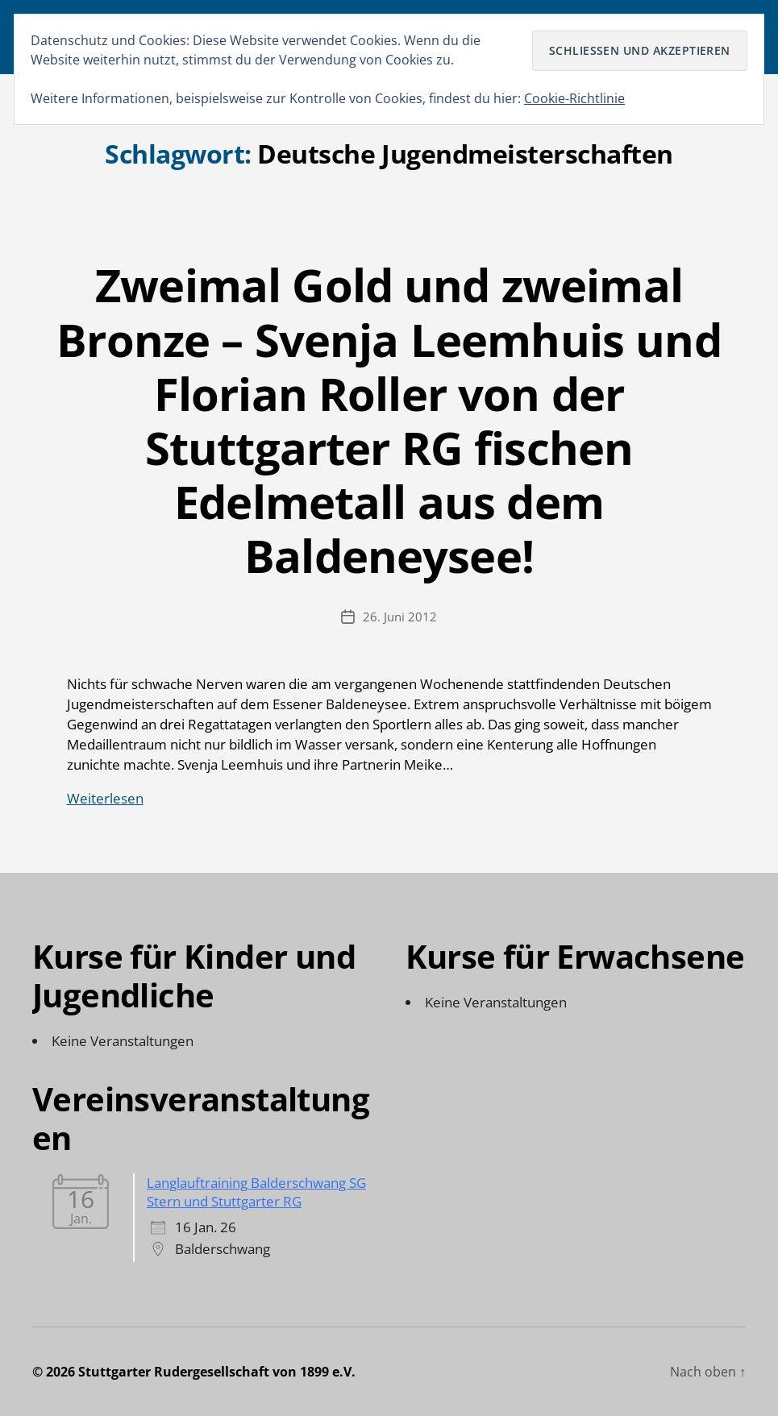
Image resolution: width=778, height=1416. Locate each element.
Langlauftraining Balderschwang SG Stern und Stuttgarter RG (256, 1191)
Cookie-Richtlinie (574, 98)
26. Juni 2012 (400, 616)
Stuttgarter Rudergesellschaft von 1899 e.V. (217, 1372)
